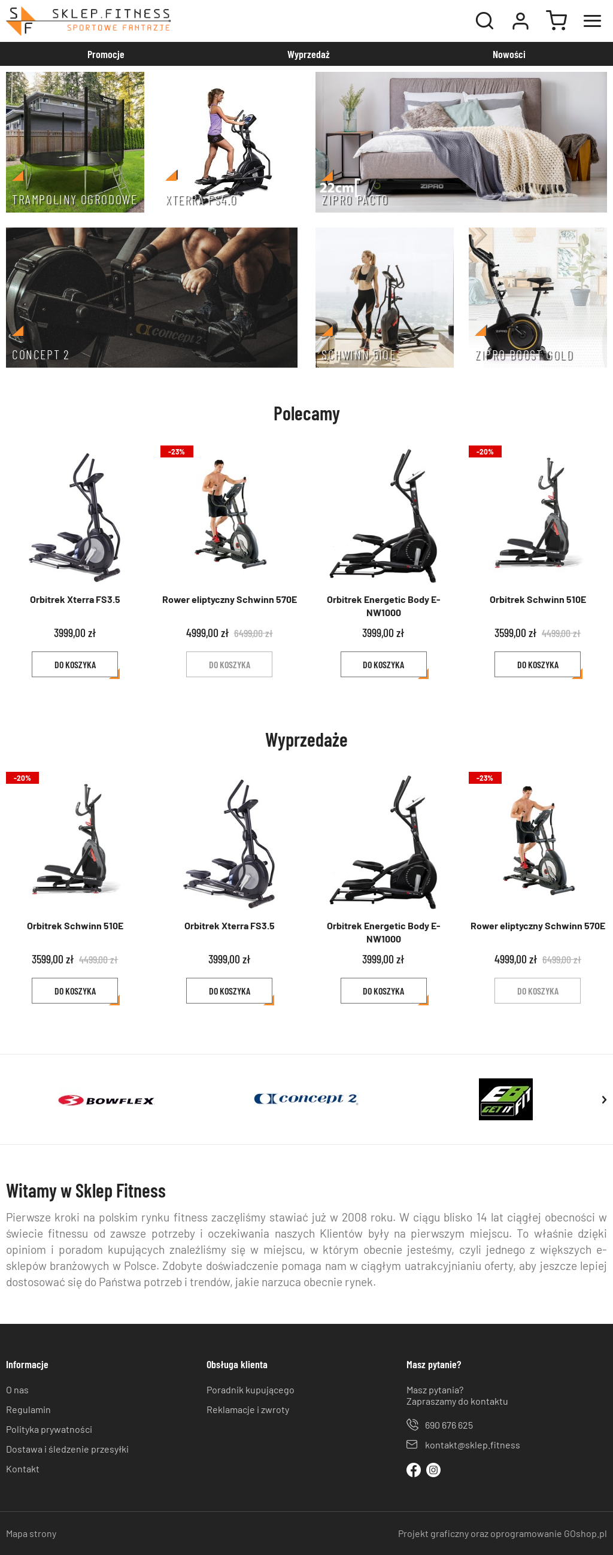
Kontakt (23, 1468)
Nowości (509, 53)
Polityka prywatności (49, 1429)
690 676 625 (449, 1424)
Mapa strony (31, 1533)
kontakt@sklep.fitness (472, 1444)
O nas (17, 1389)
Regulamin (28, 1409)
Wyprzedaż (308, 53)
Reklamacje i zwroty (248, 1409)
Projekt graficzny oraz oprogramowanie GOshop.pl (502, 1533)
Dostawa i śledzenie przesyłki (67, 1448)
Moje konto (520, 21)
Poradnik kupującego (251, 1389)
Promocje (106, 53)
